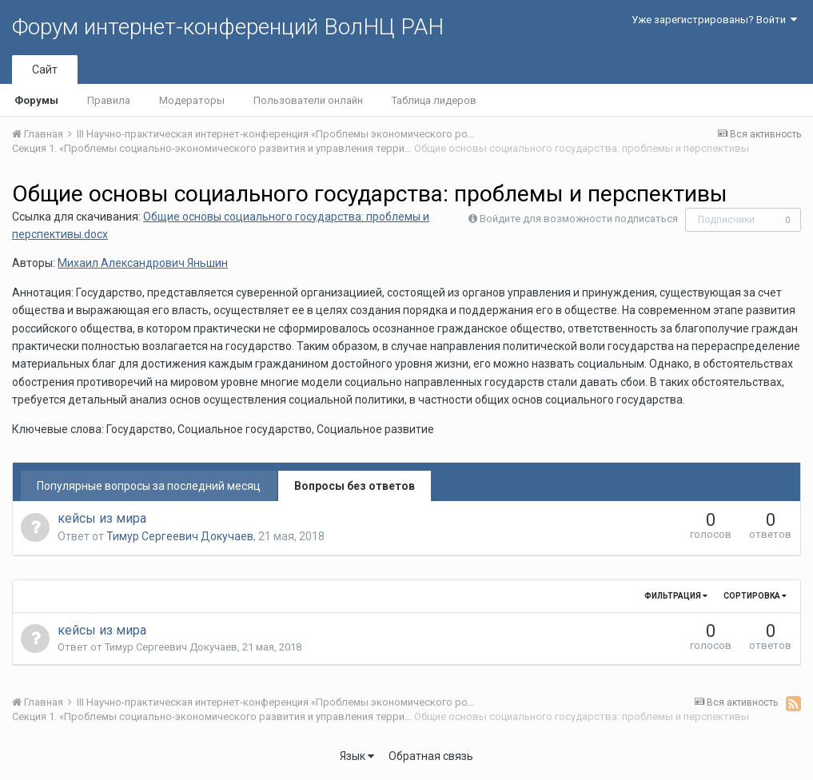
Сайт (45, 69)
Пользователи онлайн (308, 100)
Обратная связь (431, 756)
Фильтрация (675, 595)
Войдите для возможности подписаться (579, 219)
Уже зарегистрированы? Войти (714, 20)
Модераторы (192, 100)
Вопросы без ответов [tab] (354, 486)
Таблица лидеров (434, 100)
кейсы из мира (102, 518)
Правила (108, 100)
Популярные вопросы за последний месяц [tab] (149, 486)
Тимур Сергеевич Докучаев (179, 536)
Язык (357, 756)
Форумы (36, 100)
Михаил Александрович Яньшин (143, 263)
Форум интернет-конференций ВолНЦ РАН (228, 27)
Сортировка (755, 595)
